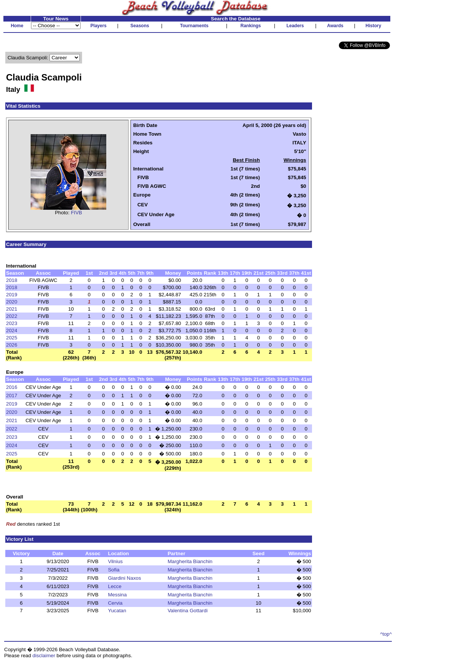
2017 (11, 395)
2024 (11, 330)
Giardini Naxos (124, 578)
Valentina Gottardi (188, 610)
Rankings (251, 25)
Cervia (115, 603)
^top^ (386, 634)
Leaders (295, 25)
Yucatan (117, 610)
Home (17, 25)
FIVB (76, 212)
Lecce (114, 586)
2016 (11, 387)
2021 (11, 309)
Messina (117, 595)
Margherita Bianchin (190, 561)
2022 (11, 316)
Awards (335, 25)
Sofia (113, 570)
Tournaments (194, 25)
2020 (11, 302)
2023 (11, 323)
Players (98, 25)
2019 (11, 294)
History (373, 25)
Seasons (139, 25)
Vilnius (115, 561)
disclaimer (44, 655)
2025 (11, 338)
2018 (11, 280)
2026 (11, 345)
